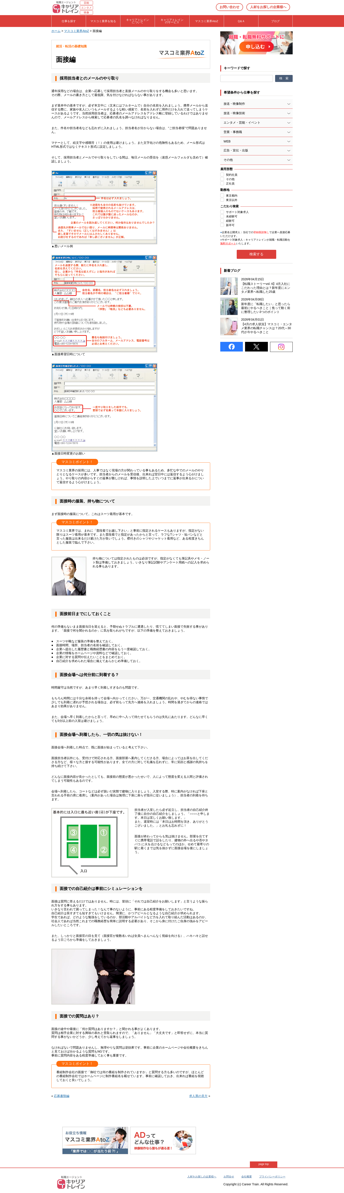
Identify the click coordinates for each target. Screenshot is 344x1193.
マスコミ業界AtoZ (76, 31)
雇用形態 (226, 169)
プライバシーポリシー (272, 1176)
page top (263, 1164)
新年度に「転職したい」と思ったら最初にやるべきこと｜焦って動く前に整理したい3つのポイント (265, 308)
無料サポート (228, 243)
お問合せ (229, 1176)
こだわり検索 (229, 206)
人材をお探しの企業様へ (268, 7)
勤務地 (224, 190)
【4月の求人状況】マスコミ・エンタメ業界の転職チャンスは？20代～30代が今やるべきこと (266, 328)
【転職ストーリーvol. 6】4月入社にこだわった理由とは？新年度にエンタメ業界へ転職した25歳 (265, 287)
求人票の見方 (198, 1096)
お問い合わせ (229, 7)
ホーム (56, 31)
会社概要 (246, 1176)
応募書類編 (61, 1096)
